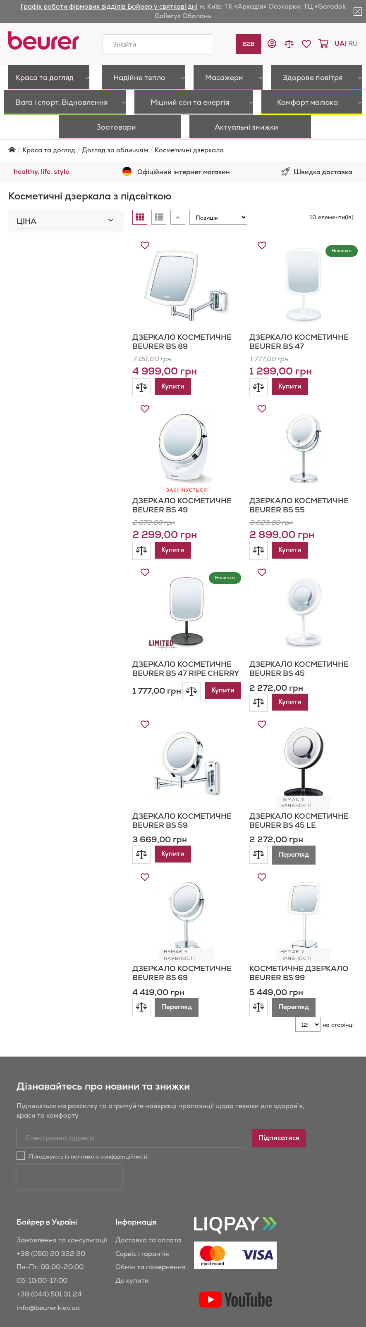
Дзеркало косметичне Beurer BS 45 (299, 644)
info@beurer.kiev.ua (48, 1283)
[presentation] (69, 1152)
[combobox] (158, 44)
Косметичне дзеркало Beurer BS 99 (299, 948)
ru (353, 43)
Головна (12, 125)
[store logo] (43, 40)
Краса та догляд (48, 125)
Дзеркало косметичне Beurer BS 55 (299, 480)
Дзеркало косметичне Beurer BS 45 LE (299, 796)
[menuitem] (36, 77)
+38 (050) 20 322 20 (51, 1229)
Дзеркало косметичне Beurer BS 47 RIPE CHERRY (185, 644)
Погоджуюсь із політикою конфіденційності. (88, 1131)
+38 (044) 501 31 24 (49, 1269)
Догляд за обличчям (115, 125)
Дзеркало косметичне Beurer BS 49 (182, 480)
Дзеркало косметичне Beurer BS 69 (182, 948)
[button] (272, 44)
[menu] (183, 90)
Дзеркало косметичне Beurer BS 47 (299, 317)
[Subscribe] (279, 1113)
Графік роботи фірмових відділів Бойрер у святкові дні (109, 6)
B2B (249, 43)
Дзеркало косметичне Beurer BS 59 (182, 796)
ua (339, 43)
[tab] (66, 194)
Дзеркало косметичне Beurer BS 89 (182, 317)
